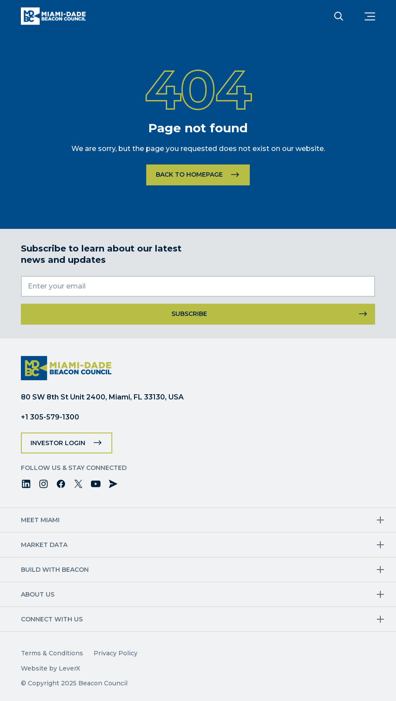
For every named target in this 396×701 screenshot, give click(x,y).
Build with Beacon (55, 570)
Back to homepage (189, 174)
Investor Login (57, 443)
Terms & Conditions (52, 653)
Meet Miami (40, 520)
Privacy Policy (116, 653)
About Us (37, 594)
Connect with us (52, 619)
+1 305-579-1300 (50, 417)
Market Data (44, 545)
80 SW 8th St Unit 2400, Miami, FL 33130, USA (102, 397)
